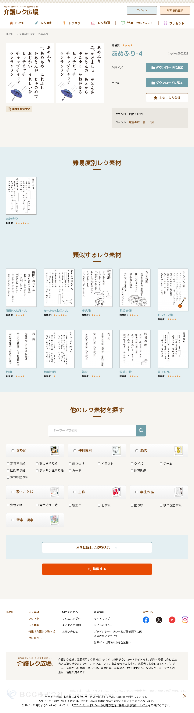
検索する (99, 569)
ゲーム (166, 463)
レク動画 (104, 23)
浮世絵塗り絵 (17, 477)
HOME (19, 23)
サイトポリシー (103, 625)
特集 (140, 23)
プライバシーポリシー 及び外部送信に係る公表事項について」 (110, 705)
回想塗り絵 (16, 470)
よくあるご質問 (71, 625)
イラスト (105, 463)
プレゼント (177, 23)
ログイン (142, 10)
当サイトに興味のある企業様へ (112, 642)
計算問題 (138, 470)
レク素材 (47, 23)
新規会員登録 (175, 10)
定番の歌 (134, 122)
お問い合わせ (70, 631)
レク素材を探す (25, 34)
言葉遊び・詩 (47, 505)
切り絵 (104, 505)
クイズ (137, 463)
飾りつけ (76, 463)
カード (75, 470)
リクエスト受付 (71, 619)
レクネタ (75, 23)
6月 (152, 122)
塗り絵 (137, 505)
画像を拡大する (21, 109)
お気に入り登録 (170, 97)
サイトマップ (102, 619)
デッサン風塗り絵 (50, 470)
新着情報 (99, 612)
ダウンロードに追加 (169, 67)
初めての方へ (70, 612)
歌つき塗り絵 (47, 463)
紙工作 (75, 505)
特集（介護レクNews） (42, 631)
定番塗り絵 (16, 463)
